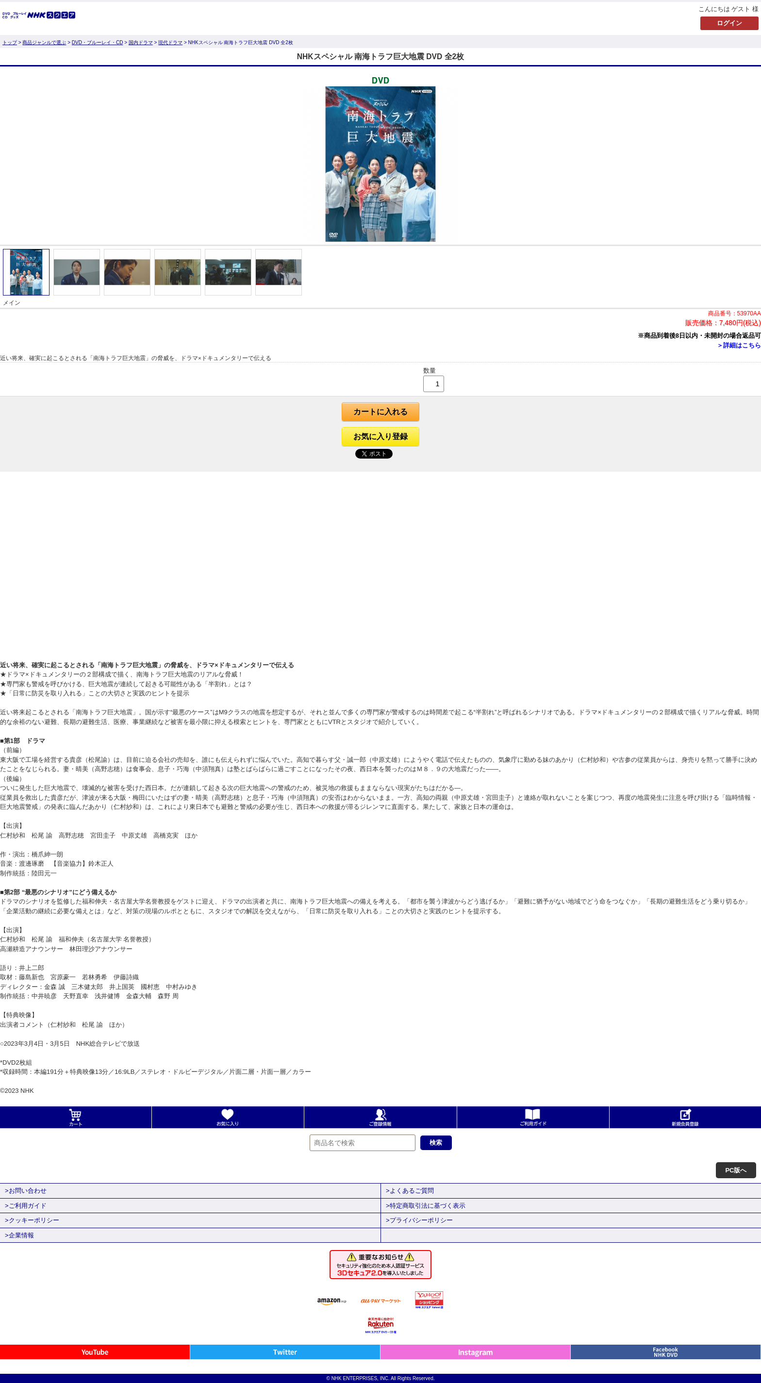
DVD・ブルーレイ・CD (97, 42)
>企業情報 (19, 1235)
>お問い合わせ (26, 1190)
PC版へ (735, 1170)
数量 (429, 370)
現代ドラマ (170, 42)
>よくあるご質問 (410, 1190)
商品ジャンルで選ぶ (44, 42)
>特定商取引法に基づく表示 (425, 1205)
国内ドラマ (141, 42)
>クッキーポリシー (32, 1220)
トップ (9, 42)
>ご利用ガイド (26, 1205)
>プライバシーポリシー (419, 1220)
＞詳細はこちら (739, 345)
